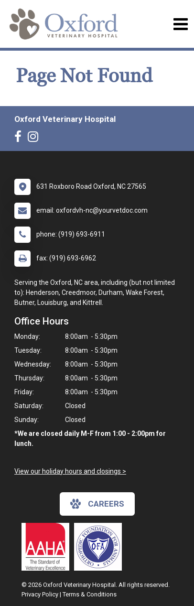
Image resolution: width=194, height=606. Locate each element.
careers (97, 503)
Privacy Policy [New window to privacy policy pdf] (40, 594)
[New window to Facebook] (20, 138)
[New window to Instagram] (35, 138)
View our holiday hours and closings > (70, 471)
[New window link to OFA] (100, 547)
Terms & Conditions (90, 594)
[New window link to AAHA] (48, 547)
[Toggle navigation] (180, 24)
